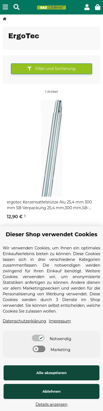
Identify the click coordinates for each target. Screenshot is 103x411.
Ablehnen (51, 391)
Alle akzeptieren (51, 373)
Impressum (60, 321)
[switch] (38, 338)
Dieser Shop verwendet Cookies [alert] (52, 234)
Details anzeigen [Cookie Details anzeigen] (51, 404)
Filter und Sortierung (51, 68)
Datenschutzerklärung (24, 321)
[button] (87, 7)
